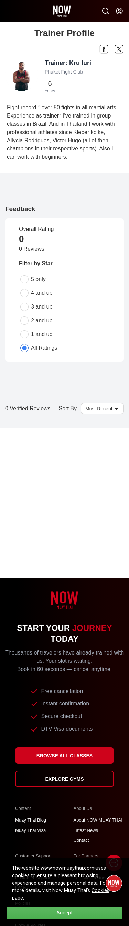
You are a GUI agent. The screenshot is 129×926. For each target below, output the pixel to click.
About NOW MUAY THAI (98, 820)
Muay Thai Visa (30, 830)
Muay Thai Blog (30, 820)
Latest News (86, 830)
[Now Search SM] (105, 10)
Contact (81, 840)
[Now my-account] (119, 11)
